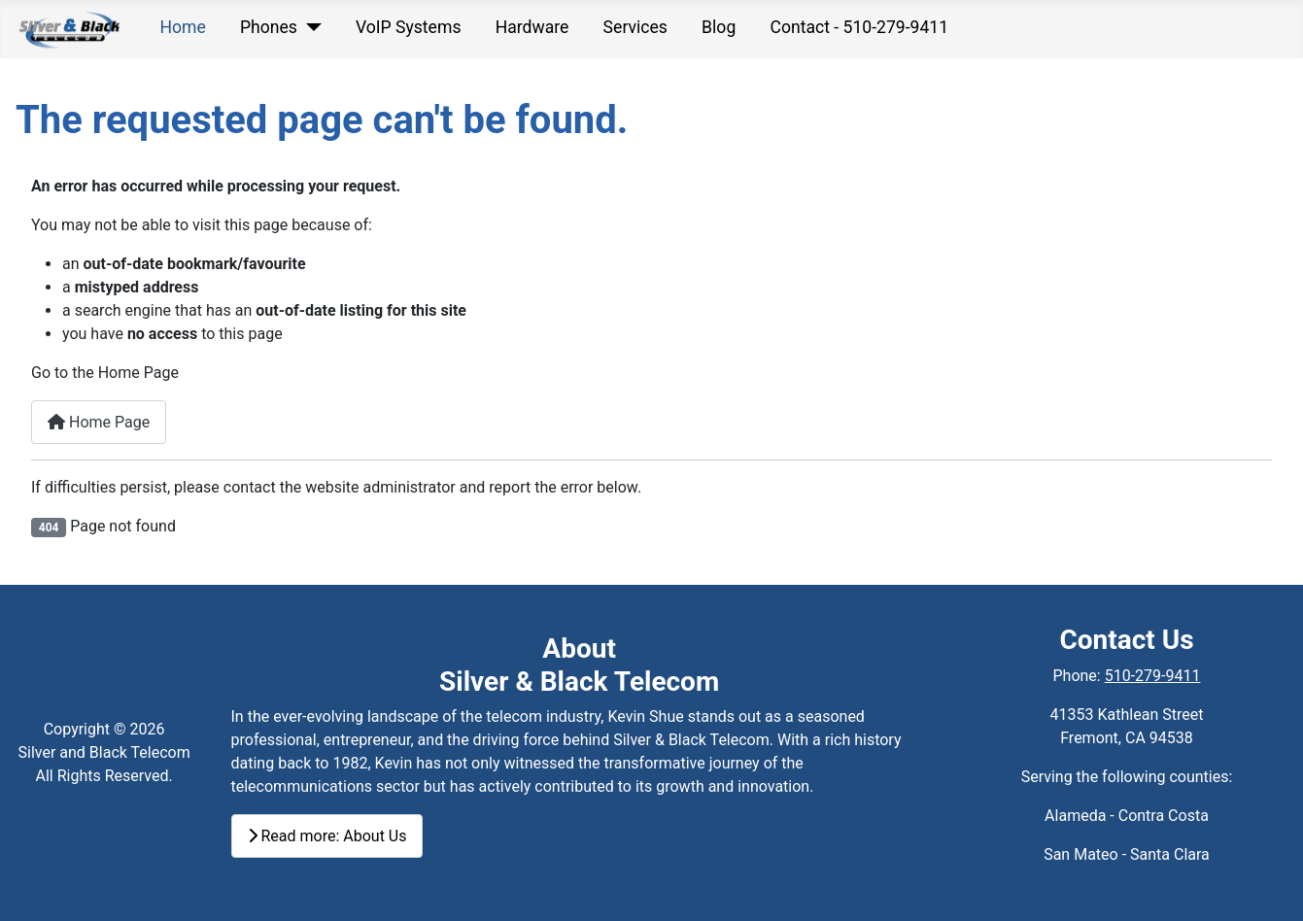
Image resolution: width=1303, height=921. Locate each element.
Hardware (532, 27)
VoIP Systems (409, 27)
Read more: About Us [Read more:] (327, 836)
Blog (719, 27)
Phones (268, 27)
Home (182, 27)
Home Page (99, 422)
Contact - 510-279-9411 (859, 27)
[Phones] (309, 27)
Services (635, 27)
